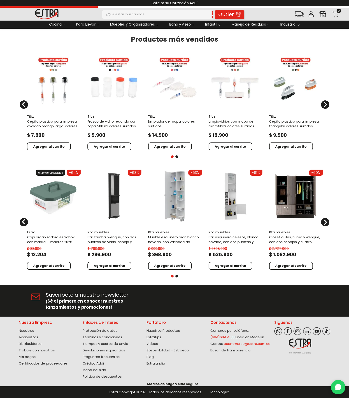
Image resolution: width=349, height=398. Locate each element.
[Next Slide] (344, 3)
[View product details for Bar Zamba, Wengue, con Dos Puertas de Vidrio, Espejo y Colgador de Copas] (114, 219)
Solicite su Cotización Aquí (175, 3)
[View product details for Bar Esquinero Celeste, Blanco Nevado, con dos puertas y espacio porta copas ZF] (235, 219)
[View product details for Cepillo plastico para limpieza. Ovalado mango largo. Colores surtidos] (53, 101)
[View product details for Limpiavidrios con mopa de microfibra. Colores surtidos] (235, 101)
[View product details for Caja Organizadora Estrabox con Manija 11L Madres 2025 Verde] (53, 219)
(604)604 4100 (222, 337)
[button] (299, 15)
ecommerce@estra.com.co (247, 343)
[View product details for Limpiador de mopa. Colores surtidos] (174, 101)
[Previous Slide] (5, 3)
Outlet (229, 14)
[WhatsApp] (338, 387)
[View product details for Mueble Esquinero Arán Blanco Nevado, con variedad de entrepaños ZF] (174, 219)
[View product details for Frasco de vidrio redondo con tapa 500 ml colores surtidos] (114, 101)
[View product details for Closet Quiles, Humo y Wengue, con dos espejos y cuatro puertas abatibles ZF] (295, 219)
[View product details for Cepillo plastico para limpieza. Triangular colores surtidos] (295, 101)
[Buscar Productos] (208, 14)
